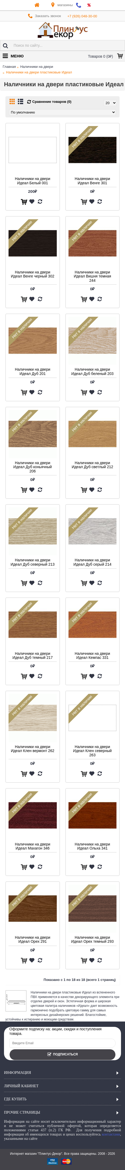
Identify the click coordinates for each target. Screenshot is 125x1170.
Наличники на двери (36, 67)
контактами (111, 1134)
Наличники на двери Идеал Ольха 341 (92, 846)
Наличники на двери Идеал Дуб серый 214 (92, 562)
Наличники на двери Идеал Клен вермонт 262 (32, 749)
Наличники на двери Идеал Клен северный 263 (92, 751)
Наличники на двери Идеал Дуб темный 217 (33, 655)
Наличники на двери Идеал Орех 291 (32, 939)
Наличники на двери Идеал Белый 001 (32, 181)
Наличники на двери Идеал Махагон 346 (32, 846)
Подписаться (62, 1054)
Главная (9, 67)
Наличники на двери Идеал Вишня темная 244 (92, 276)
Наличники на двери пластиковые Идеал (39, 72)
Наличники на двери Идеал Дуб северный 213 (33, 562)
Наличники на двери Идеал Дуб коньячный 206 (32, 467)
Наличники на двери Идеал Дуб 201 (32, 371)
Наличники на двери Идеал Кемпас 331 (92, 655)
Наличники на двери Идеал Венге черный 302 (32, 274)
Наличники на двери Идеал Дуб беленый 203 (92, 371)
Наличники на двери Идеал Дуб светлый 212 (92, 465)
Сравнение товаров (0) (51, 102)
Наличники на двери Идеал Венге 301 (92, 181)
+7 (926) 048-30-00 (82, 16)
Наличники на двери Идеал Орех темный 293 (92, 939)
